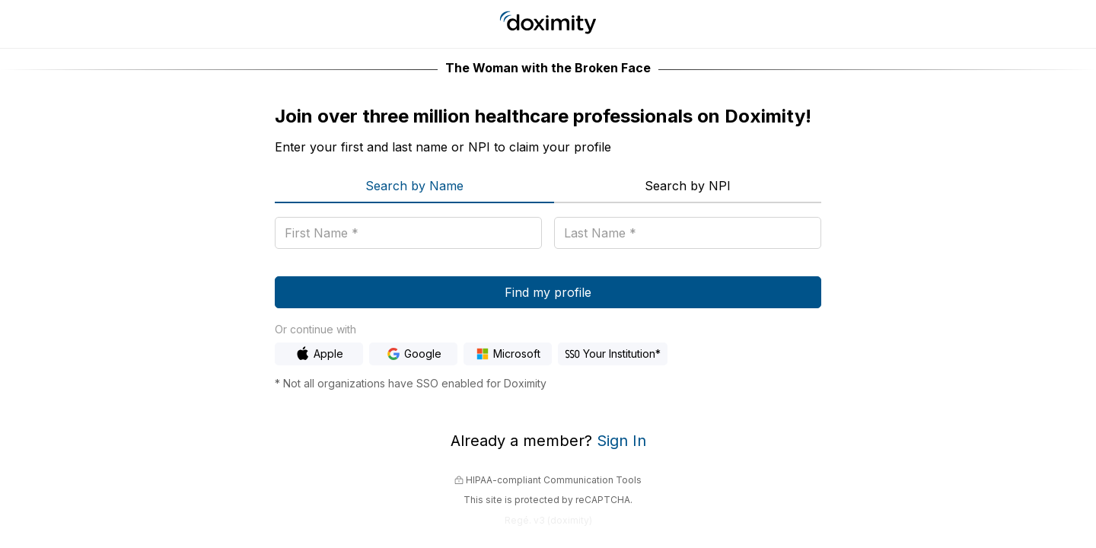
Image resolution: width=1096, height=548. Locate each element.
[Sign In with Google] (413, 353)
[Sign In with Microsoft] (508, 353)
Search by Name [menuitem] (414, 185)
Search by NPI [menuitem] (688, 185)
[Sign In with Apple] (319, 353)
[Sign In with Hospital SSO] (612, 353)
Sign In (621, 441)
